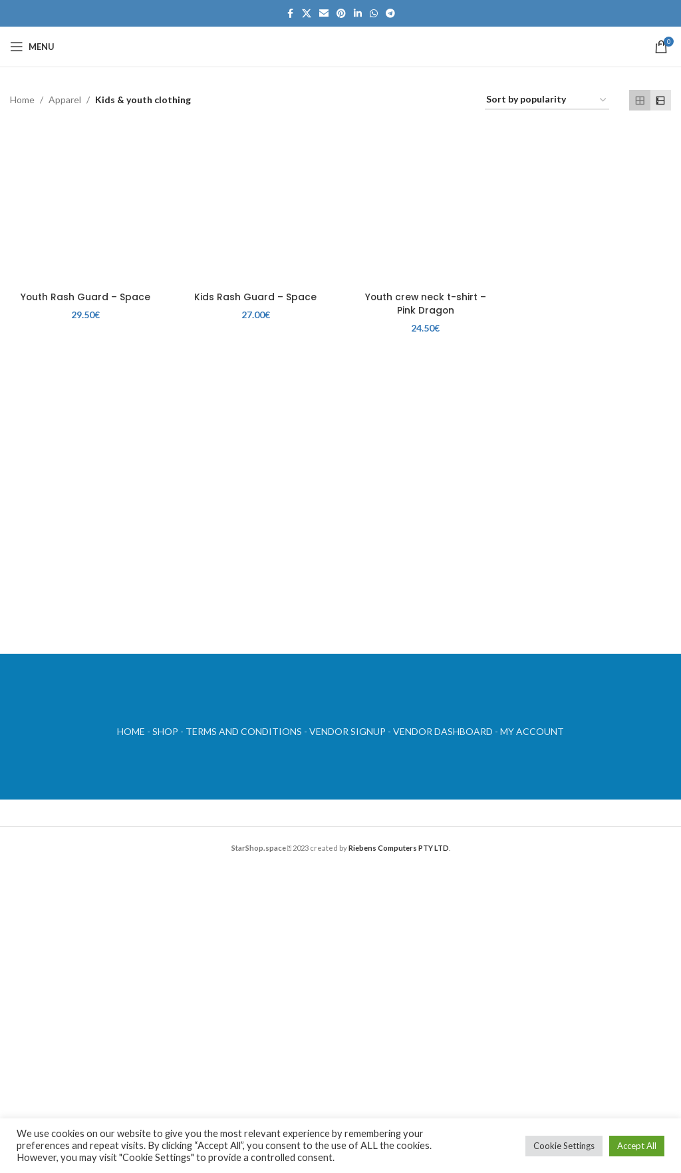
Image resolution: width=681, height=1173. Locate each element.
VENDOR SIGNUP (347, 731)
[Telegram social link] (390, 14)
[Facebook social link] (290, 14)
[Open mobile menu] (32, 46)
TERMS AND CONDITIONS (244, 731)
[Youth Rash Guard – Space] (85, 208)
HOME (131, 731)
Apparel (65, 99)
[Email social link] (324, 14)
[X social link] (306, 14)
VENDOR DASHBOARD (443, 731)
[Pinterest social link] (341, 14)
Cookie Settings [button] (564, 1145)
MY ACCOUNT (532, 731)
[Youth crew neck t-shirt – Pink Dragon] (425, 208)
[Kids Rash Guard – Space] (255, 208)
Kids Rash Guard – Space (255, 295)
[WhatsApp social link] (374, 14)
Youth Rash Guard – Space (85, 295)
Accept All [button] (636, 1145)
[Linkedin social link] (358, 14)
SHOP (165, 731)
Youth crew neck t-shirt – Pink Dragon (425, 302)
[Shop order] (547, 100)
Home (22, 99)
